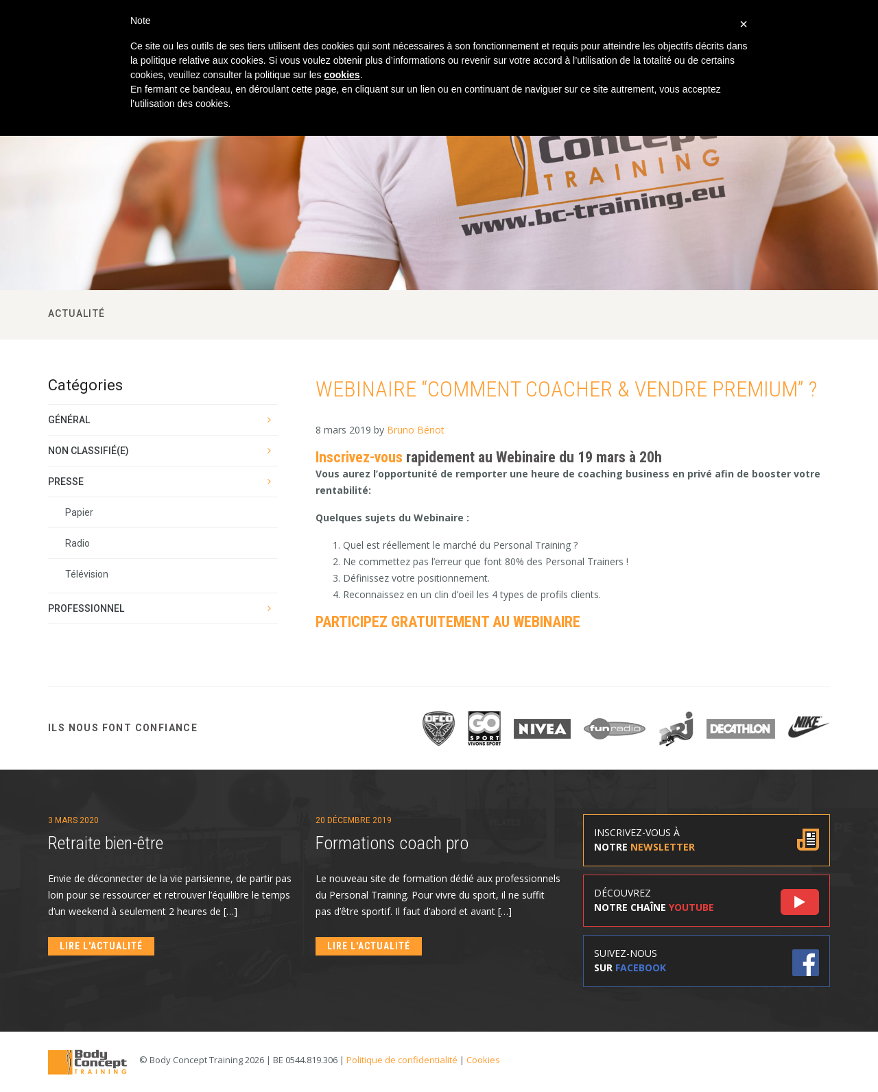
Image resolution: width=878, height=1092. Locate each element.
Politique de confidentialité (402, 1060)
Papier (79, 512)
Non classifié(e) (88, 450)
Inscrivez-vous (359, 457)
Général (69, 419)
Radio (77, 543)
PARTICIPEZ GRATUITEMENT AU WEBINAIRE (448, 621)
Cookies (483, 1060)
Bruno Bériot (415, 429)
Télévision (86, 574)
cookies (341, 74)
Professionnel (86, 608)
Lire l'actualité (101, 945)
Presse (66, 481)
